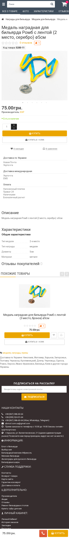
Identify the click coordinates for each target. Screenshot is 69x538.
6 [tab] (46, 102)
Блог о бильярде (10, 446)
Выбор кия (7, 449)
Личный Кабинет (9, 519)
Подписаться (34, 397)
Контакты (6, 473)
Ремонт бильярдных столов (15, 505)
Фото (26, 11)
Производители (9, 496)
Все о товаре (10, 11)
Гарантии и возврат (11, 482)
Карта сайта (7, 479)
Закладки (6, 525)
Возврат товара (9, 476)
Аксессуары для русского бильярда (19, 459)
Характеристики (44, 11)
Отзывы (6, 502)
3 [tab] (32, 102)
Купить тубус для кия (12, 508)
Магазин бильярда (10, 456)
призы (25, 353)
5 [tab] (41, 102)
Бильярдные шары (11, 462)
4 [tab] (36, 102)
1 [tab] (22, 102)
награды (16, 353)
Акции (4, 499)
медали (7, 353)
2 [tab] (27, 102)
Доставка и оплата (11, 485)
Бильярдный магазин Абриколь (17, 453)
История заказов (10, 522)
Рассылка (6, 528)
